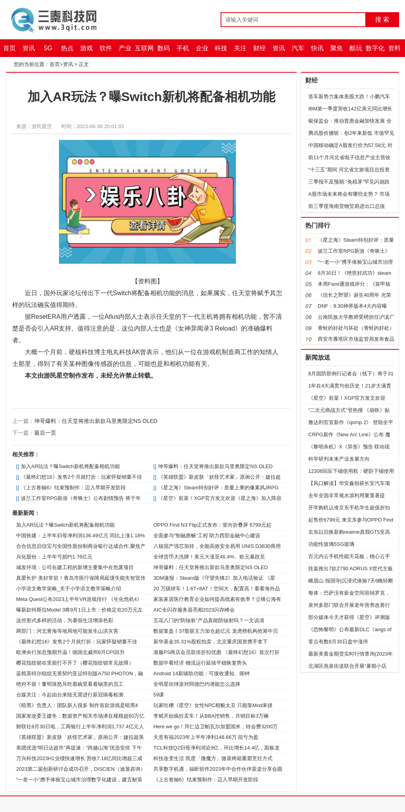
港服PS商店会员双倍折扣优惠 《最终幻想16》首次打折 (216, 652)
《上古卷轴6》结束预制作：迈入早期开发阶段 (73, 488)
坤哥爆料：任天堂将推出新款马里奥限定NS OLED (95, 421)
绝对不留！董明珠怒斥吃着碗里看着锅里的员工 (69, 684)
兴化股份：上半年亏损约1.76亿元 (54, 557)
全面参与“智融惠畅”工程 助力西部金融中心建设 (206, 535)
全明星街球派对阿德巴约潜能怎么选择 (196, 684)
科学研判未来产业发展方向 (339, 459)
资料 (394, 48)
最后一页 (45, 433)
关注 (240, 48)
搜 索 (382, 19)
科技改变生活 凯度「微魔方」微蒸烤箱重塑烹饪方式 (212, 758)
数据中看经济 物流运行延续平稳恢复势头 (200, 663)
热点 (67, 48)
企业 (202, 48)
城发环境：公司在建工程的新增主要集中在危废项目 (75, 567)
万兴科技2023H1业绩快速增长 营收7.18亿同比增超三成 (79, 758)
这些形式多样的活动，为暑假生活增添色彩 (64, 620)
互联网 (144, 48)
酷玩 (356, 48)
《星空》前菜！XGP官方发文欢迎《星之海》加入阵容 (219, 498)
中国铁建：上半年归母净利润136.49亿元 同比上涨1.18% (80, 535)
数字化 (375, 48)
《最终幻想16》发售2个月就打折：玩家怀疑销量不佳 (81, 477)
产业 (125, 48)
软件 (105, 48)
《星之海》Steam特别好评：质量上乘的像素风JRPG (218, 488)
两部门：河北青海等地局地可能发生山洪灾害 (67, 631)
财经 (259, 48)
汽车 (298, 48)
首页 (9, 48)
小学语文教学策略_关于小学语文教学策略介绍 (68, 589)
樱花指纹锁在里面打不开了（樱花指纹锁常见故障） (75, 663)
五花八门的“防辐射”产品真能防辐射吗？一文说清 (208, 620)
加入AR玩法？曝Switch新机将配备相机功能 (70, 466)
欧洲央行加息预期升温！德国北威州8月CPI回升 (70, 652)
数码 (163, 48)
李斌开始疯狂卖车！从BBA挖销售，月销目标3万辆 (211, 716)
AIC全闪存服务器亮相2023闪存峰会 (194, 610)
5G (48, 48)
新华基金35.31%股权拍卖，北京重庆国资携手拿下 (210, 642)
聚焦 (336, 48)
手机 (183, 48)
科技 (221, 48)
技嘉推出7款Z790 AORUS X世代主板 (350, 568)
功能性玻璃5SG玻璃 (331, 544)
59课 (158, 695)
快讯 (317, 48)
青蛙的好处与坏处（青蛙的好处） (356, 328)
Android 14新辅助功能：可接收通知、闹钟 (201, 673)
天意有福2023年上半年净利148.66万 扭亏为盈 (205, 737)
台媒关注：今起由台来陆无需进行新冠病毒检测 (69, 695)
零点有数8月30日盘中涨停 (338, 642)
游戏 (86, 48)
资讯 (28, 48)
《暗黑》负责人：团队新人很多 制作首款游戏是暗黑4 (77, 705)
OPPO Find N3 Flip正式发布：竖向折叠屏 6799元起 (212, 525)
